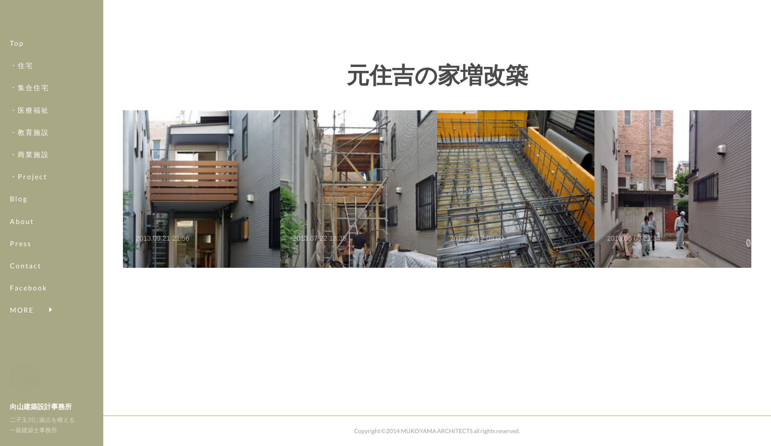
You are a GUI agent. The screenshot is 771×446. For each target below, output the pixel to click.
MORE (22, 299)
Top (17, 54)
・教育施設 (29, 143)
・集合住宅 (29, 99)
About (22, 232)
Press (20, 254)
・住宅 (21, 76)
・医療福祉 (29, 121)
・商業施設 (29, 165)
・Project (28, 188)
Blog (19, 210)
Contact (25, 277)
